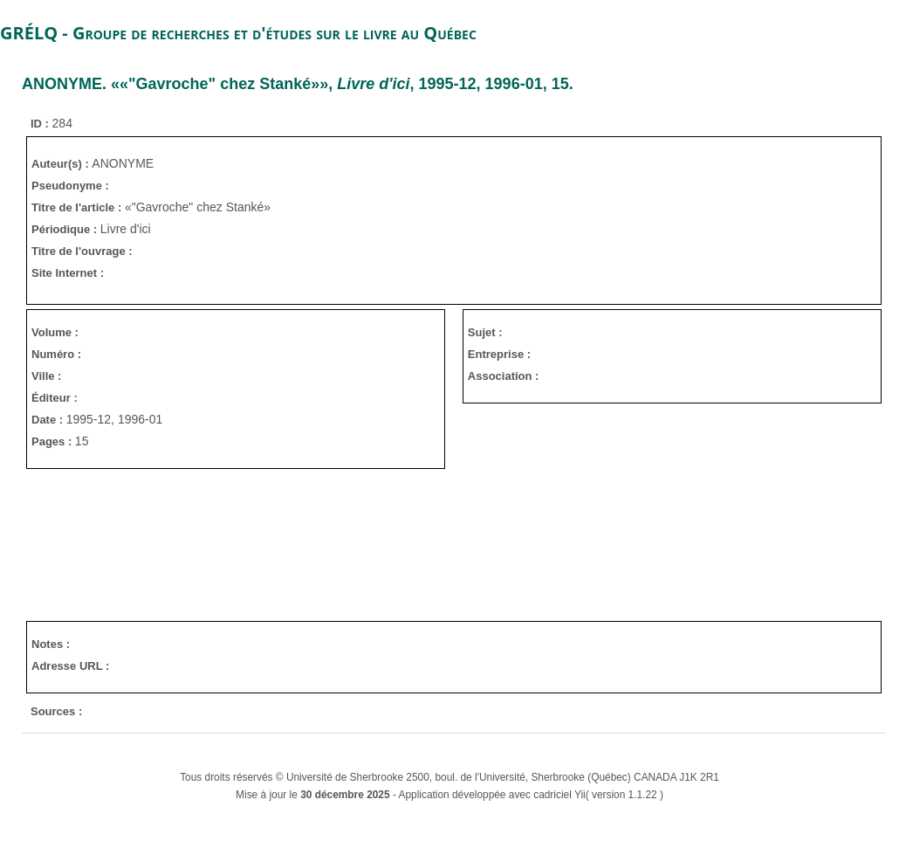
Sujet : (485, 332)
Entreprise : (499, 354)
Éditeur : (54, 397)
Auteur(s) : (61, 163)
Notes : (50, 644)
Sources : (56, 711)
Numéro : (56, 354)
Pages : (53, 441)
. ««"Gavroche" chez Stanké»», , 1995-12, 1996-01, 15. (297, 84)
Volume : (55, 332)
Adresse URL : (70, 665)
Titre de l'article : (78, 207)
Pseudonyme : (70, 185)
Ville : (46, 376)
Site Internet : (67, 272)
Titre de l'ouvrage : (82, 251)
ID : (41, 123)
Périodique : (65, 229)
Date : (48, 419)
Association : (503, 376)
